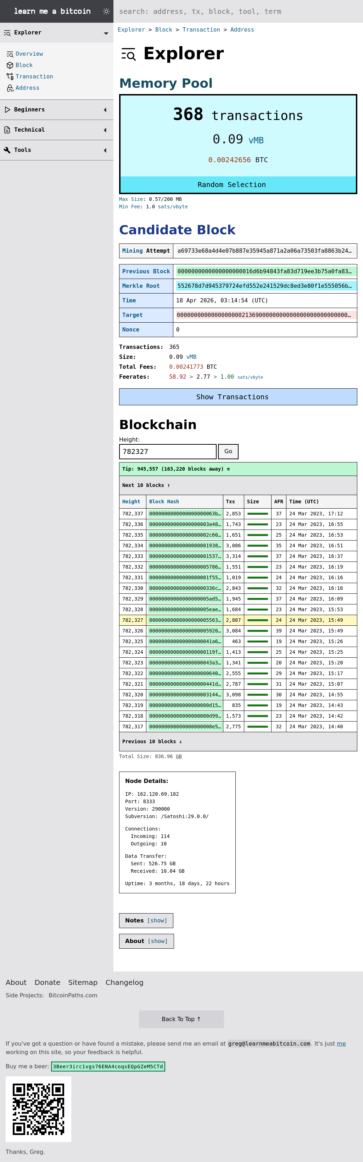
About (16, 982)
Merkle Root (141, 286)
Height (131, 501)
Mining (132, 250)
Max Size (131, 199)
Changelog (125, 982)
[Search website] (238, 11)
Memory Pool (166, 83)
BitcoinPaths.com (73, 995)
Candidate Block (177, 230)
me (341, 1043)
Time (129, 300)
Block (163, 29)
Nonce (130, 329)
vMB (256, 141)
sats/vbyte (173, 206)
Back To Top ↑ (181, 1019)
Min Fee (129, 206)
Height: (129, 439)
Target (132, 315)
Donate (48, 982)
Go (228, 451)
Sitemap (83, 982)
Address (242, 29)
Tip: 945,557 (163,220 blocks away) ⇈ (176, 469)
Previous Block (146, 271)
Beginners (29, 109)
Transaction (201, 29)
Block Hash (164, 501)
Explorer (131, 29)
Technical (29, 129)
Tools (22, 150)
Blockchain (158, 424)
